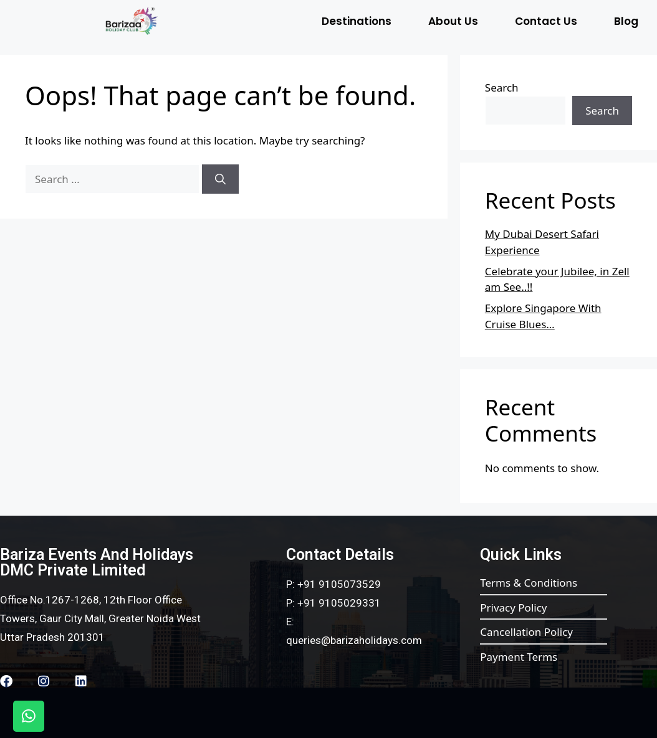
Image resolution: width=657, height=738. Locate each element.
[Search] (220, 179)
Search (502, 87)
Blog (626, 21)
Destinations (356, 21)
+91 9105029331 (339, 603)
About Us (453, 21)
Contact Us (546, 21)
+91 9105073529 (339, 584)
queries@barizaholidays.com (354, 640)
